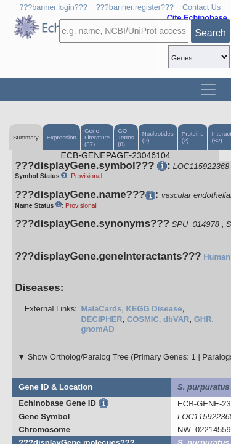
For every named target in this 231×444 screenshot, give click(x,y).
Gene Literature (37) (97, 137)
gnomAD (97, 329)
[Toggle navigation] (208, 89)
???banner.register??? (135, 7)
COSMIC (143, 319)
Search (210, 33)
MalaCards (101, 308)
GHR (203, 319)
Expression (61, 137)
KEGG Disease (154, 308)
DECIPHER (101, 319)
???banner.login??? (53, 7)
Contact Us (201, 7)
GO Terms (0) (126, 137)
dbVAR (176, 319)
